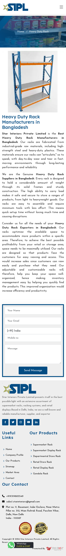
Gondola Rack (40, 474)
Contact (10, 478)
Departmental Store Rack (47, 456)
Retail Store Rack (42, 462)
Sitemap (10, 467)
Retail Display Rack (43, 468)
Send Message (33, 370)
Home (20, 31)
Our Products (13, 461)
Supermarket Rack (42, 445)
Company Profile (14, 455)
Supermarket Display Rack (47, 450)
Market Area (12, 472)
